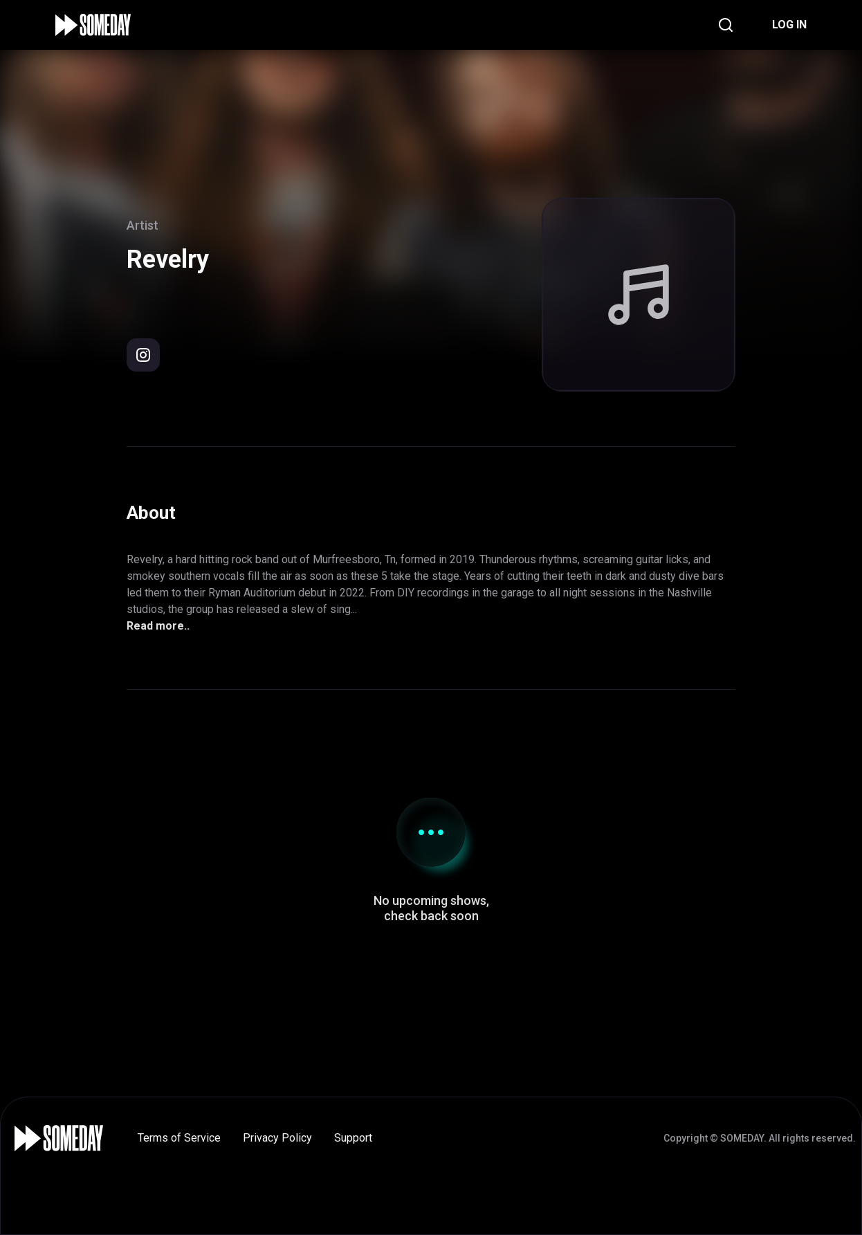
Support (353, 1137)
